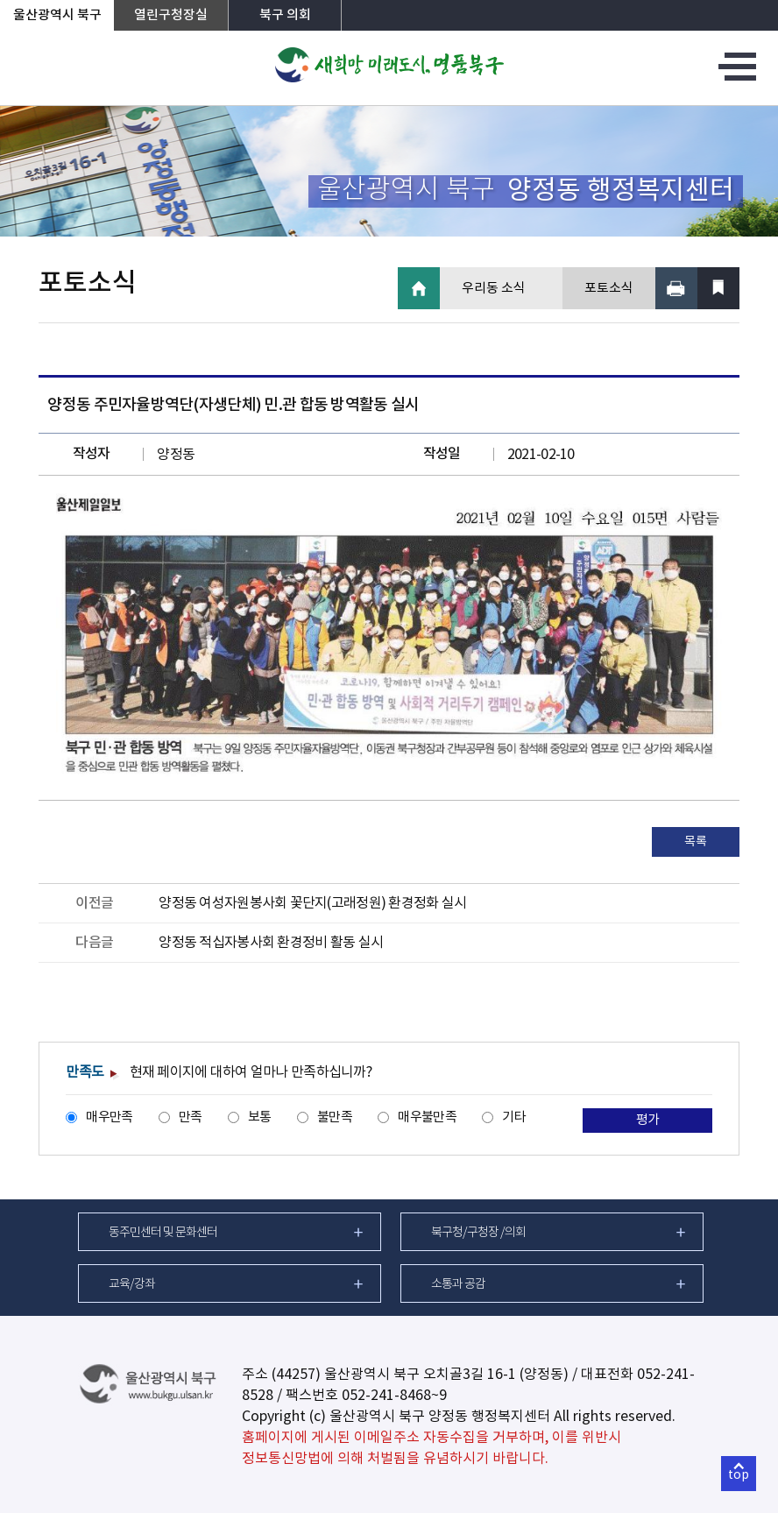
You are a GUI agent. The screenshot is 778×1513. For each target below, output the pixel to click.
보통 (260, 1117)
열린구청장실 (171, 15)
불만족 (334, 1117)
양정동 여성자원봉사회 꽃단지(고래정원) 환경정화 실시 (312, 903)
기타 (514, 1117)
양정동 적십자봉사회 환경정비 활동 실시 (271, 943)
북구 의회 (285, 15)
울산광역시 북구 (57, 15)
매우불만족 (427, 1117)
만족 (190, 1117)
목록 (695, 842)
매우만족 (109, 1117)
